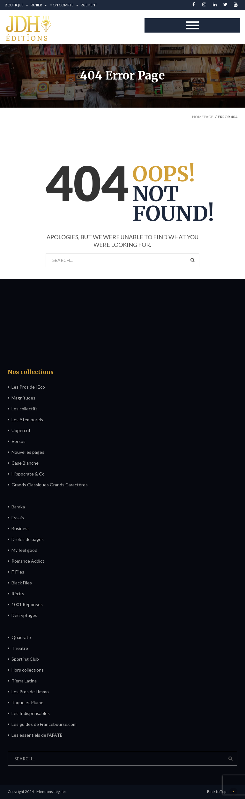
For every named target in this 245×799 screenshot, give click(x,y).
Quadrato (21, 637)
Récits (17, 593)
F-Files (17, 572)
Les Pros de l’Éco (28, 387)
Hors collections (27, 670)
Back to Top (222, 792)
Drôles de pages (27, 539)
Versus (18, 441)
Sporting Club (25, 659)
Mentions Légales (51, 791)
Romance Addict (27, 561)
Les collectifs (24, 408)
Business (20, 528)
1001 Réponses (27, 604)
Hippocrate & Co (28, 473)
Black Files (21, 582)
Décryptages (24, 615)
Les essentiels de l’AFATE (37, 735)
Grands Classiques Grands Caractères (49, 484)
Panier (36, 5)
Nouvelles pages (27, 452)
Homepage (202, 116)
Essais (17, 517)
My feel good (24, 550)
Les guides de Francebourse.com (44, 724)
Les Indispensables (30, 713)
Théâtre (19, 648)
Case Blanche (25, 463)
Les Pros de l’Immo (30, 691)
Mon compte (61, 5)
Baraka (18, 506)
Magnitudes (23, 397)
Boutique (14, 5)
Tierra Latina (24, 680)
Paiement (89, 5)
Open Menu (192, 25)
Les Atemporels (27, 419)
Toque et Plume (27, 702)
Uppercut (21, 430)
